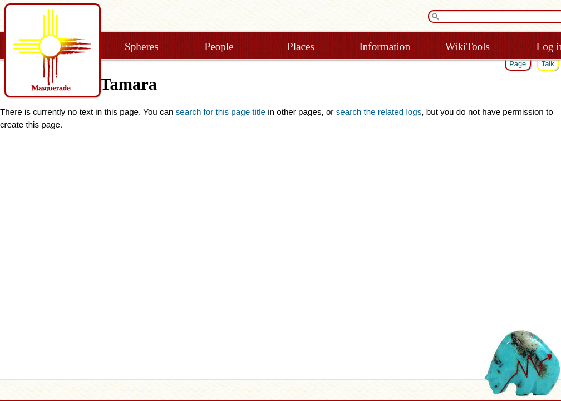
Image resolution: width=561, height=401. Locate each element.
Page (517, 64)
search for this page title (220, 111)
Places (300, 46)
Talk (548, 64)
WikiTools (467, 46)
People (219, 46)
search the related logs (379, 111)
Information (384, 46)
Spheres (142, 46)
